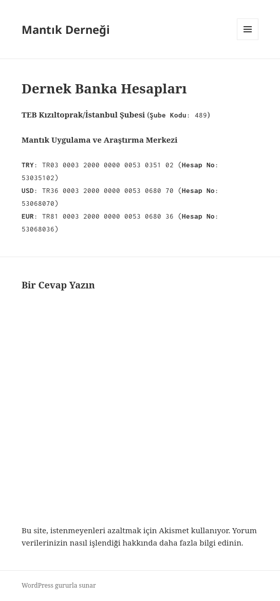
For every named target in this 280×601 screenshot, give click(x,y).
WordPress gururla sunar (59, 585)
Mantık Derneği (66, 29)
